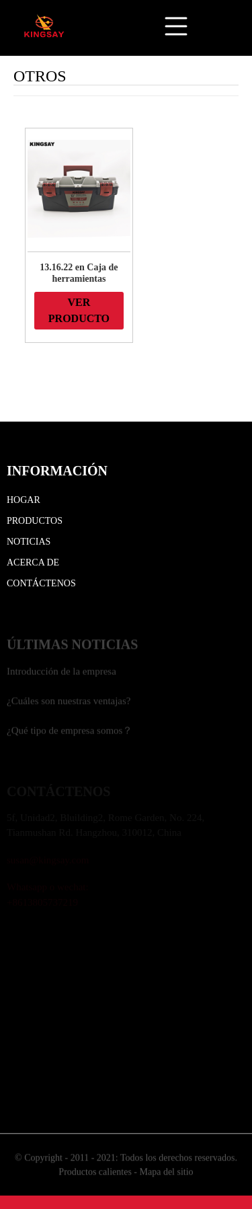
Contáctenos (41, 583)
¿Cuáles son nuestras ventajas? (69, 704)
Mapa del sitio (167, 1175)
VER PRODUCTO (79, 310)
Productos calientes (94, 1175)
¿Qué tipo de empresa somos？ (69, 733)
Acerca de (33, 562)
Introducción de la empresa (61, 674)
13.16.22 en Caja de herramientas (79, 273)
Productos (34, 521)
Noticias (28, 542)
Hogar (23, 500)
